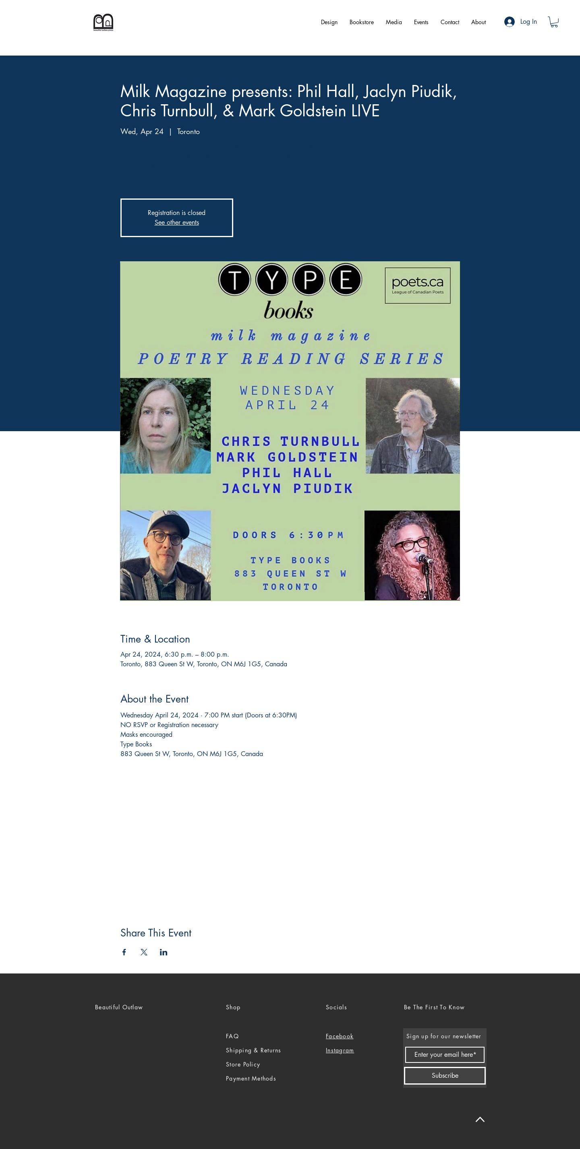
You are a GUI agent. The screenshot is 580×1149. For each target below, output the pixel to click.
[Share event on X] (144, 952)
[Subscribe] (445, 1076)
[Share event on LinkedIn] (164, 952)
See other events (177, 222)
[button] (554, 22)
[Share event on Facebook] (124, 952)
